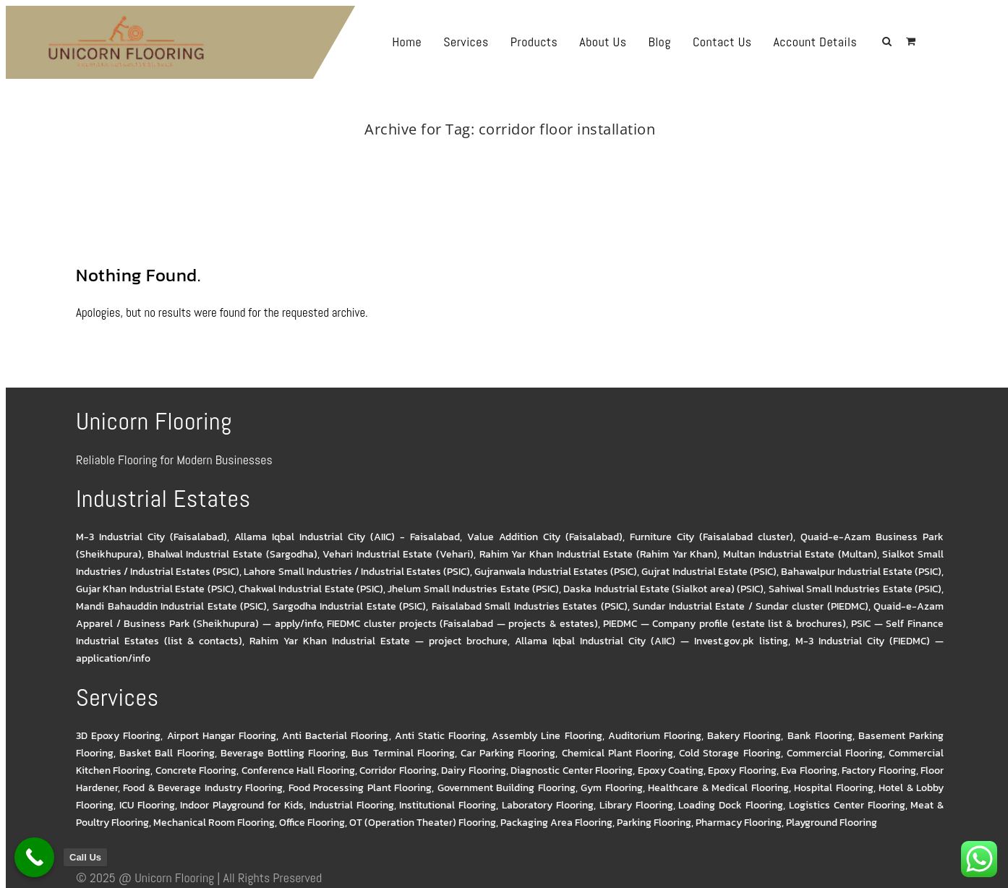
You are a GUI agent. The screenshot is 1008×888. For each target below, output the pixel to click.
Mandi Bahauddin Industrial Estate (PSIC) (171, 606)
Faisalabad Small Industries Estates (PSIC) (530, 606)
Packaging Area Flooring (556, 822)
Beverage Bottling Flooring (283, 753)
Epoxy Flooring (742, 770)
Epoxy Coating (671, 770)
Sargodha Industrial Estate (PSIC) (350, 606)
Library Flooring (636, 805)
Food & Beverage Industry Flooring (203, 787)
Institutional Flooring (447, 805)
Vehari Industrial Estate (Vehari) (398, 554)
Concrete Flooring (195, 770)
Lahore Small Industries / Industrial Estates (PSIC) (357, 571)
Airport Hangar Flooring (221, 735)
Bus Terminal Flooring (402, 753)
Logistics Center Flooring (847, 805)
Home (435, 41)
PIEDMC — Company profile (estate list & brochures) (724, 623)
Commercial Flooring (835, 753)
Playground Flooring (831, 822)
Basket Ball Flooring (166, 753)
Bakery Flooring (744, 735)
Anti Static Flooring (440, 735)
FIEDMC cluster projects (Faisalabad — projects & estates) (462, 623)
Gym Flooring (611, 787)
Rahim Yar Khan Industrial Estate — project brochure (378, 641)
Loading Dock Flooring (730, 805)
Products (562, 41)
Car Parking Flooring (508, 753)
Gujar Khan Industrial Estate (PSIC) (155, 589)
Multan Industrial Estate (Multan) (800, 554)
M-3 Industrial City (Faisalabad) (151, 537)
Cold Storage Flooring (729, 753)
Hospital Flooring (833, 787)
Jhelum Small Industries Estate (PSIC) (473, 589)
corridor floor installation (526, 148)
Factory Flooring (878, 770)
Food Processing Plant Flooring (360, 787)
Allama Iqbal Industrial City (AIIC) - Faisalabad (347, 537)
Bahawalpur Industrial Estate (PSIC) (861, 571)
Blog (687, 41)
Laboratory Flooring (548, 805)
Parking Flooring (654, 822)
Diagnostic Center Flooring (572, 770)
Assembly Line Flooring (547, 735)
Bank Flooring (820, 735)
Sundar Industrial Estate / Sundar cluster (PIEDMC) (750, 606)
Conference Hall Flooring (298, 770)
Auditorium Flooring (654, 735)
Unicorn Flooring (174, 877)
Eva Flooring (809, 770)
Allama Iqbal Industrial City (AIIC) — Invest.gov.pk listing (651, 641)
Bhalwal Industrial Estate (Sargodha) (232, 554)
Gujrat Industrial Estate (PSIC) (708, 571)
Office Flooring (312, 822)
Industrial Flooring (351, 805)
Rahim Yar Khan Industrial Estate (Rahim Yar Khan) (598, 554)
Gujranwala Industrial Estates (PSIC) (555, 571)
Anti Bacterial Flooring (335, 735)
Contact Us (750, 41)
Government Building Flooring (506, 787)
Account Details (843, 41)
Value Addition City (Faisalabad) (545, 537)
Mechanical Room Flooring (214, 822)
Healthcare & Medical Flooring (718, 787)
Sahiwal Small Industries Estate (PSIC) (855, 589)
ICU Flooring (147, 805)
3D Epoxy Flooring (118, 735)
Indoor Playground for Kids (241, 805)
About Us (630, 41)
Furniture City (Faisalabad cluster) (711, 537)
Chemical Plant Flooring (617, 753)
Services (494, 41)
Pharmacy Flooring (739, 822)
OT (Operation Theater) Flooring (422, 822)
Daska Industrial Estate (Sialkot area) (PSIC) (663, 589)
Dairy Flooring (473, 770)
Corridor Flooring (397, 770)
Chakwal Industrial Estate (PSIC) (311, 589)
